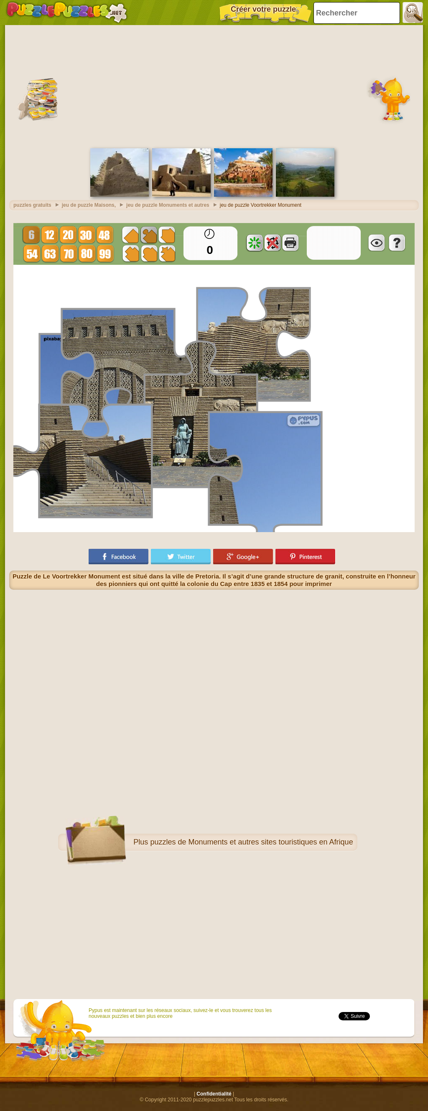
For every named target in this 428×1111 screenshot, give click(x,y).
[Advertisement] (214, 85)
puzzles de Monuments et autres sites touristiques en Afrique (251, 842)
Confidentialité (213, 1094)
